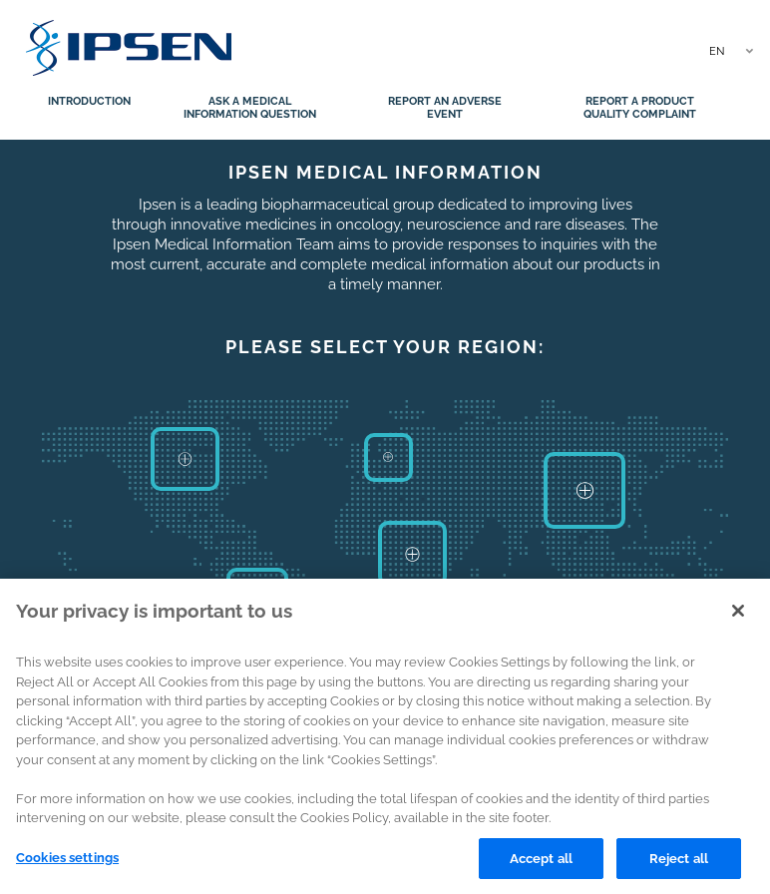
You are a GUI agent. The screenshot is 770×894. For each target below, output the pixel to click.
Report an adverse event (445, 108)
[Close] (738, 618)
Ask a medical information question (250, 108)
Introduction (89, 101)
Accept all (541, 865)
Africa (412, 554)
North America (185, 458)
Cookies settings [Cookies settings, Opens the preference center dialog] (67, 864)
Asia (585, 490)
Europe (388, 458)
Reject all (678, 865)
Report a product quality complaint (639, 108)
